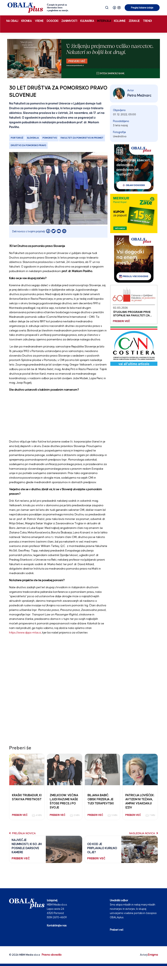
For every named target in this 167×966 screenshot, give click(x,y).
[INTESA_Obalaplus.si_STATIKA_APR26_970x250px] (83, 58)
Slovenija (33, 138)
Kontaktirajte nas (57, 925)
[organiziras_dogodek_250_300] (133, 168)
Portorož (17, 138)
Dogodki (52, 21)
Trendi (147, 21)
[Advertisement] (58, 417)
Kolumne (120, 21)
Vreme (39, 21)
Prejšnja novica (22, 833)
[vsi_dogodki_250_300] (133, 259)
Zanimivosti (69, 21)
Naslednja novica (143, 833)
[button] (114, 8)
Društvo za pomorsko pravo (28, 145)
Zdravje (134, 21)
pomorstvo (49, 138)
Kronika (26, 21)
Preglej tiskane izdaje (142, 8)
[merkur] (133, 213)
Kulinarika (87, 21)
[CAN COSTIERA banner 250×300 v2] (134, 346)
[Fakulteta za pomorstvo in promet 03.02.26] (133, 304)
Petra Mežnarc (139, 95)
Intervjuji (104, 21)
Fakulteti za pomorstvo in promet (82, 138)
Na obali (12, 21)
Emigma (153, 954)
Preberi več (116, 929)
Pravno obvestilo (52, 954)
